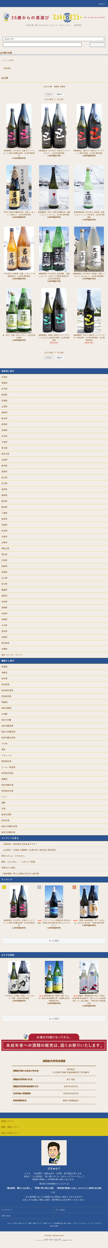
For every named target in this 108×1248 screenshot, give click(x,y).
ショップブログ (95, 1223)
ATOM (56, 1226)
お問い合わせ (6, 1216)
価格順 (56, 87)
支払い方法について (20, 1223)
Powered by (54, 1240)
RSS (51, 1226)
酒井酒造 (7, 68)
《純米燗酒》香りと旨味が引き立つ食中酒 (20, 873)
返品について (48, 1223)
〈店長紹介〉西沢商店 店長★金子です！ (19, 844)
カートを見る (60, 1210)
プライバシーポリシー (80, 1223)
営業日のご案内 (8, 868)
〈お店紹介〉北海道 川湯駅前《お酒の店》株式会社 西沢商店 (28, 850)
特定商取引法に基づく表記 (62, 1223)
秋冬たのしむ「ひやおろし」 (14, 856)
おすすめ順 (48, 87)
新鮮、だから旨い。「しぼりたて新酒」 (19, 862)
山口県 (11, 60)
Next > (60, 94)
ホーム (5, 60)
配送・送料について (35, 1223)
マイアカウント (6, 1210)
